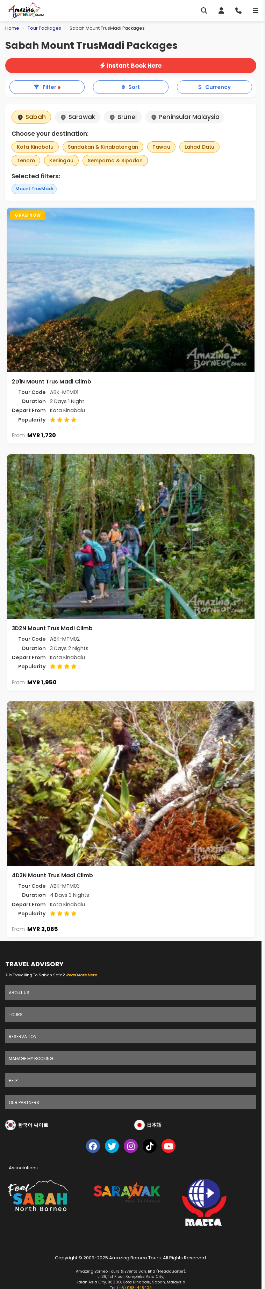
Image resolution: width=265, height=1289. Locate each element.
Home (12, 28)
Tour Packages (44, 28)
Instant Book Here (131, 65)
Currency (214, 87)
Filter (47, 87)
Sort (131, 87)
